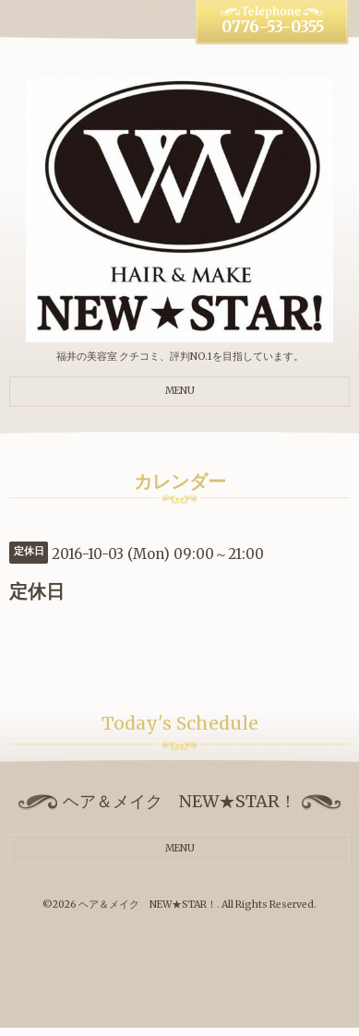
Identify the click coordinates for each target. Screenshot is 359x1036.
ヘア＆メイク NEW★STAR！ (147, 905)
